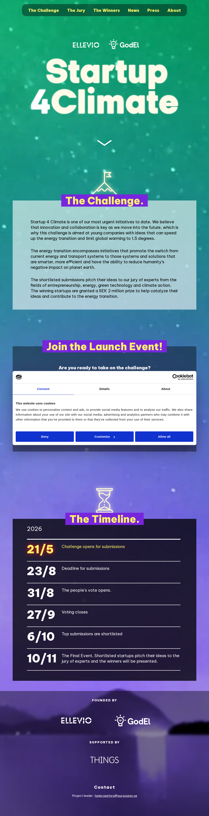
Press (153, 10)
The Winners (106, 10)
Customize (104, 436)
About (174, 10)
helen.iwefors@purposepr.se (116, 796)
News (133, 10)
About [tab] (165, 389)
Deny (45, 436)
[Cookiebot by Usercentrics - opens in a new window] (175, 377)
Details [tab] (104, 389)
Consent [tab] (43, 389)
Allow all (164, 436)
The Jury (76, 10)
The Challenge (43, 10)
